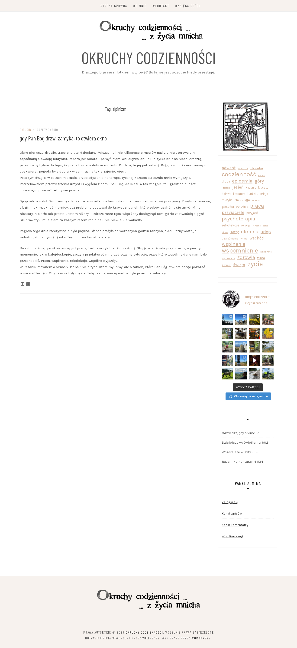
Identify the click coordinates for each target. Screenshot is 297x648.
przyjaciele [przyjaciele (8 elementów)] (233, 212)
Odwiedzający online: (239, 433)
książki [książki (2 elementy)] (226, 194)
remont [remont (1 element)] (256, 225)
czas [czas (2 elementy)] (261, 175)
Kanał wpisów (232, 513)
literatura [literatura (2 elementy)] (239, 194)
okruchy (25, 130)
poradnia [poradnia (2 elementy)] (242, 206)
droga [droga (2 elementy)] (226, 181)
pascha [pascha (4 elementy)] (228, 206)
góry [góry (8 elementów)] (259, 181)
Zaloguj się (230, 502)
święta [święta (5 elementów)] (239, 265)
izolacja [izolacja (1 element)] (226, 187)
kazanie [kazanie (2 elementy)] (251, 187)
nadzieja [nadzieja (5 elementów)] (242, 199)
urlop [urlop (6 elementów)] (266, 231)
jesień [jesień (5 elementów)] (238, 187)
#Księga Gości (187, 5)
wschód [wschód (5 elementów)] (257, 238)
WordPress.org (232, 536)
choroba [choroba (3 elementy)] (256, 168)
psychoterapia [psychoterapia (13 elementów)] (238, 219)
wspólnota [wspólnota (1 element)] (266, 251)
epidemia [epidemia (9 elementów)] (242, 181)
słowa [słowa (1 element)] (225, 232)
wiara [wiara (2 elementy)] (244, 238)
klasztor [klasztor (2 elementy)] (263, 187)
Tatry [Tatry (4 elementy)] (234, 232)
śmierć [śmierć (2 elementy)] (226, 265)
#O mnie (140, 5)
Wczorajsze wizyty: (237, 452)
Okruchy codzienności (148, 57)
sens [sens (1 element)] (265, 225)
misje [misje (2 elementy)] (264, 194)
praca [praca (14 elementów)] (257, 206)
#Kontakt (160, 5)
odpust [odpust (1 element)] (256, 200)
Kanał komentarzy (235, 525)
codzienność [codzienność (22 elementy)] (239, 174)
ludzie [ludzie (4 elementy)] (252, 193)
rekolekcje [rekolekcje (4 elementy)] (230, 225)
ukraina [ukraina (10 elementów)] (249, 231)
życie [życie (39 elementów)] (255, 264)
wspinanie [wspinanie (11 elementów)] (233, 244)
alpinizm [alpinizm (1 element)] (243, 168)
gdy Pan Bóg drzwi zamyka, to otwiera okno (63, 138)
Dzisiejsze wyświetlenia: (242, 442)
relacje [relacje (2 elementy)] (245, 225)
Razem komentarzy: (238, 461)
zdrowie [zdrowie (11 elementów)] (246, 257)
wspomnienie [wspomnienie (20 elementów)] (240, 250)
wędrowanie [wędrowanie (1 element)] (228, 258)
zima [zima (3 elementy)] (261, 258)
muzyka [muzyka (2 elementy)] (227, 200)
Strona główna (113, 5)
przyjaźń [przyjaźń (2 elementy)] (252, 213)
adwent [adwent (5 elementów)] (229, 168)
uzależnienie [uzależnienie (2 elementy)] (230, 238)
